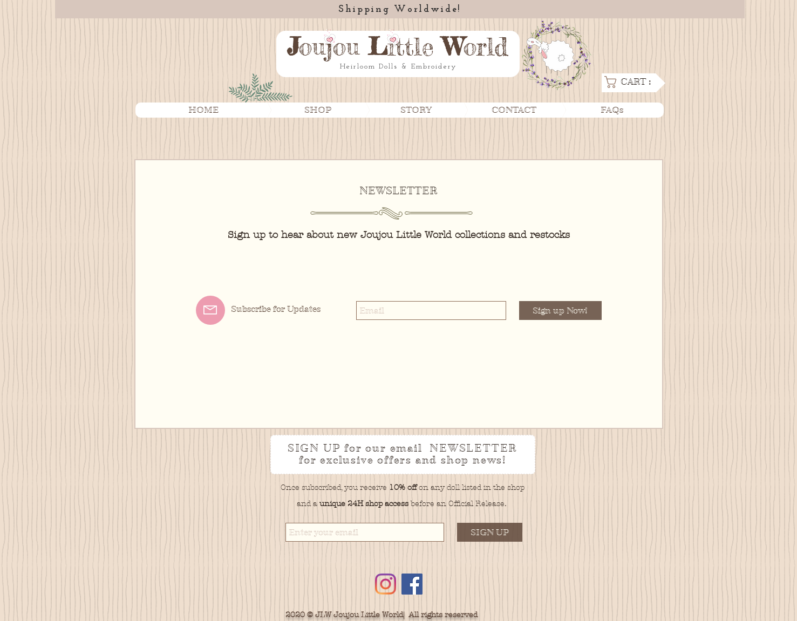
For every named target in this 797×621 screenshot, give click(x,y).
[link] (632, 82)
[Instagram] (385, 584)
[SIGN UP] (489, 532)
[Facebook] (412, 584)
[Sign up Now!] (560, 310)
